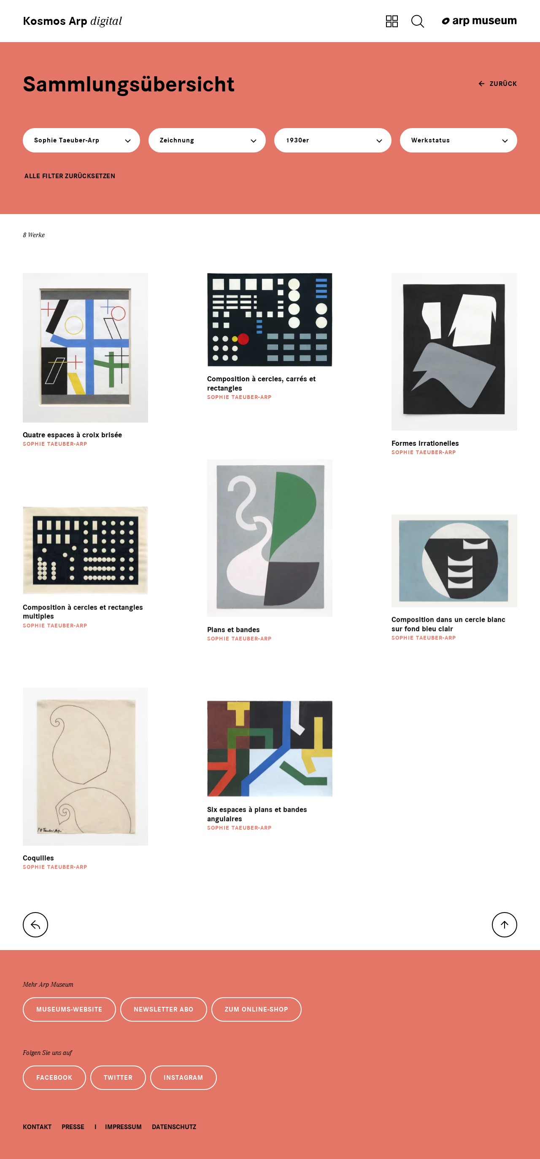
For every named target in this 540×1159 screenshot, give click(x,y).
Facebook (54, 1077)
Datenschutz (174, 1127)
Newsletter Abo (164, 1009)
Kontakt (37, 1127)
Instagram (183, 1077)
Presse (73, 1127)
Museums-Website (69, 1009)
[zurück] (497, 84)
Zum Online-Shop (256, 1009)
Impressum (123, 1127)
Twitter (118, 1077)
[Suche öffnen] (417, 21)
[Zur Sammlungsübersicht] (391, 21)
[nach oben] (504, 924)
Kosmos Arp (72, 21)
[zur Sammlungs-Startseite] (35, 924)
